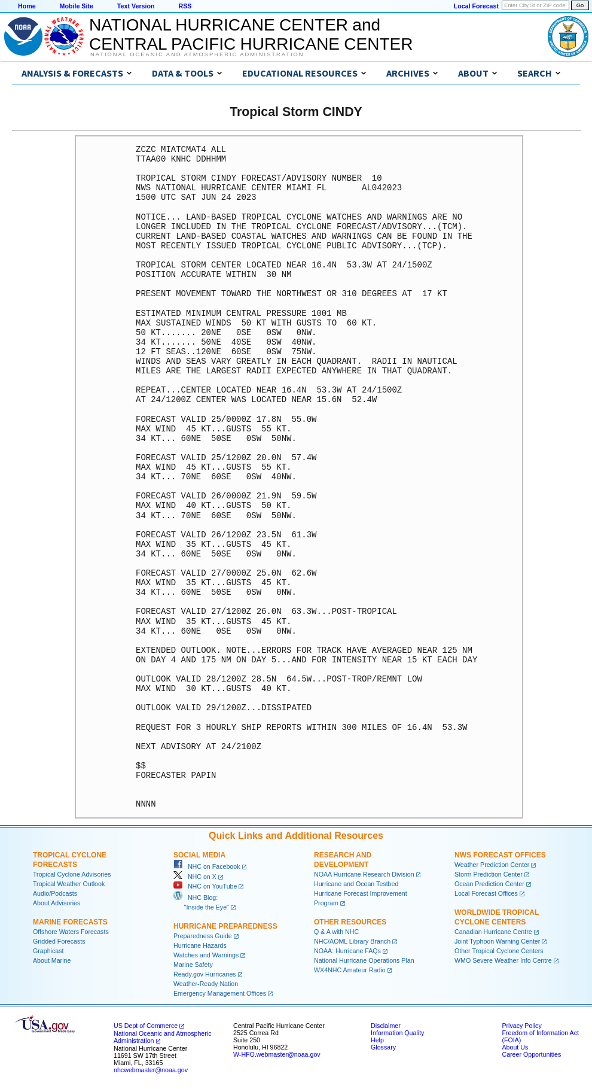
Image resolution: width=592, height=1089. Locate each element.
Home (27, 6)
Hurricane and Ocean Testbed (356, 883)
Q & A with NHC (336, 931)
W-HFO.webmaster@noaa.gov (277, 1054)
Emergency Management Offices (219, 993)
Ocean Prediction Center (489, 883)
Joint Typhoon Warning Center (497, 941)
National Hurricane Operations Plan (364, 960)
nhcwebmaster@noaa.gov (151, 1069)
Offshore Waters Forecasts (71, 931)
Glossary (383, 1047)
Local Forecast (476, 6)
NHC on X (194, 876)
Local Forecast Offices (486, 893)
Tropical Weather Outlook (69, 883)
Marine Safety (193, 964)
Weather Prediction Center (491, 864)
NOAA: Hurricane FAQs (347, 950)
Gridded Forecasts (59, 941)
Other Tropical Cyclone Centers (499, 950)
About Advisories (56, 903)
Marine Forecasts (70, 922)
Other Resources (350, 922)
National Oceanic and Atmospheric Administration (197, 54)
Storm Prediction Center (488, 874)
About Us (515, 1047)
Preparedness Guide (202, 935)
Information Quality (397, 1032)
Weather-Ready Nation (205, 983)
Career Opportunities (531, 1054)
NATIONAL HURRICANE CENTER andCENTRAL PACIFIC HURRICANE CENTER (251, 34)
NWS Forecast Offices (500, 855)
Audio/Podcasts (55, 893)
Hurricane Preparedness (225, 926)
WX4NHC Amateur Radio (350, 970)
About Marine (52, 960)
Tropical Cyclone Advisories (72, 874)
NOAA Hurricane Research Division (364, 874)
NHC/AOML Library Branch (352, 941)
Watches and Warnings (206, 955)
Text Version (136, 6)
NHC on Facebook (206, 866)
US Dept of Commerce (146, 1025)
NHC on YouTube (205, 886)
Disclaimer (386, 1025)
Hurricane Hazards (200, 945)
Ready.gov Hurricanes (204, 974)
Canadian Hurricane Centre (493, 931)
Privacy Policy (521, 1025)
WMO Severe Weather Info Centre (503, 960)
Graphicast (48, 950)
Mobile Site (76, 6)
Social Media (199, 855)
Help (377, 1040)
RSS (184, 6)
